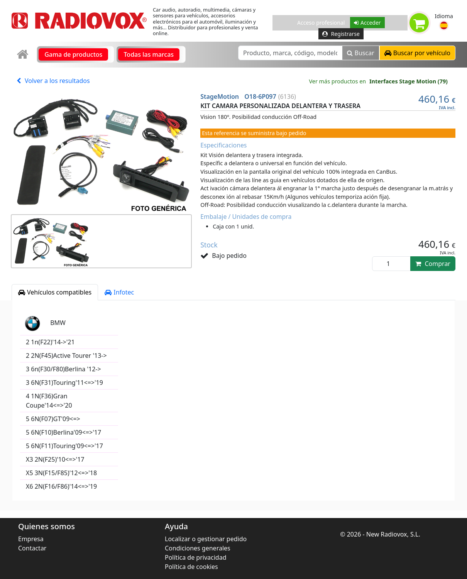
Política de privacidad (196, 557)
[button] (443, 25)
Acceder (367, 22)
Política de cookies (191, 566)
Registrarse (341, 33)
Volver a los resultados (53, 80)
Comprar (432, 263)
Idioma (444, 16)
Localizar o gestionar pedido (206, 539)
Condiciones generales (197, 548)
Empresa (31, 539)
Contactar (32, 548)
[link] (23, 55)
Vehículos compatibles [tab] (54, 292)
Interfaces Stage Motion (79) (408, 81)
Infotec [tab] (119, 292)
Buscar (360, 53)
